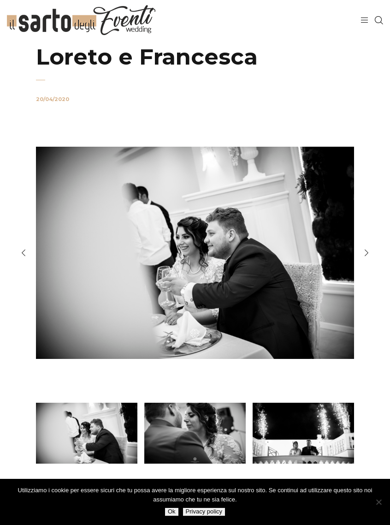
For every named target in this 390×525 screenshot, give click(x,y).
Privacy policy (204, 511)
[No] (378, 502)
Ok (172, 511)
